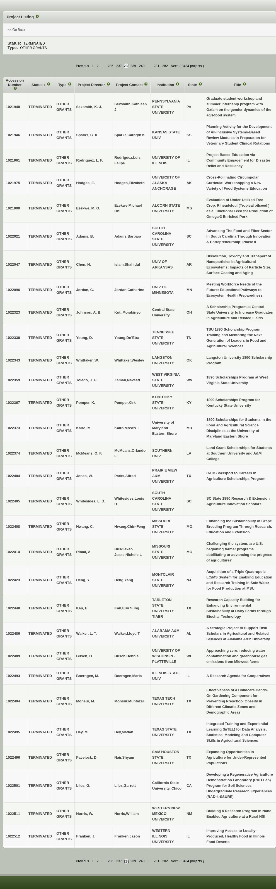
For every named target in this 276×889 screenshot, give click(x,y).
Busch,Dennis (126, 656)
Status (37, 85)
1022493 (13, 676)
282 (165, 66)
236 (110, 66)
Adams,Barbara (127, 236)
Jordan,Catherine (129, 290)
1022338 (13, 338)
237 (119, 66)
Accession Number (15, 82)
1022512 (13, 836)
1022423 (13, 580)
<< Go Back (16, 30)
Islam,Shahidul (127, 264)
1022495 (13, 732)
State (193, 85)
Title (238, 85)
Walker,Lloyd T (127, 633)
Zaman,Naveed (127, 380)
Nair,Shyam (124, 757)
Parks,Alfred (125, 476)
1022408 (13, 526)
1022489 (13, 656)
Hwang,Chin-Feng (129, 526)
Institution (166, 85)
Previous (82, 66)
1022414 (13, 552)
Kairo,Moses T (126, 428)
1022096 (13, 290)
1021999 (13, 208)
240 (141, 66)
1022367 (13, 402)
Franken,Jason (127, 836)
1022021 (13, 236)
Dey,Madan (123, 732)
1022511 (13, 814)
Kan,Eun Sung (126, 608)
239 (133, 66)
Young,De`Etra (126, 338)
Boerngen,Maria (128, 676)
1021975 (13, 183)
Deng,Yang (123, 580)
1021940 (13, 107)
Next (174, 66)
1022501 (13, 785)
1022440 (13, 608)
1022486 (13, 633)
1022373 (13, 428)
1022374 (13, 453)
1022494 (13, 701)
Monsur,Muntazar (129, 701)
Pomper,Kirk (125, 402)
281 (156, 66)
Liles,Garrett (125, 785)
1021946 (13, 135)
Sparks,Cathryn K (129, 135)
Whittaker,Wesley (129, 360)
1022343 (13, 360)
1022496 (13, 757)
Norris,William (126, 814)
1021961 (13, 160)
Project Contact (130, 85)
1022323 (13, 312)
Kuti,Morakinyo (127, 312)
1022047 (13, 264)
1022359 (13, 380)
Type (62, 85)
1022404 (13, 476)
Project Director (92, 85)
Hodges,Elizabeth (129, 183)
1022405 (13, 501)
